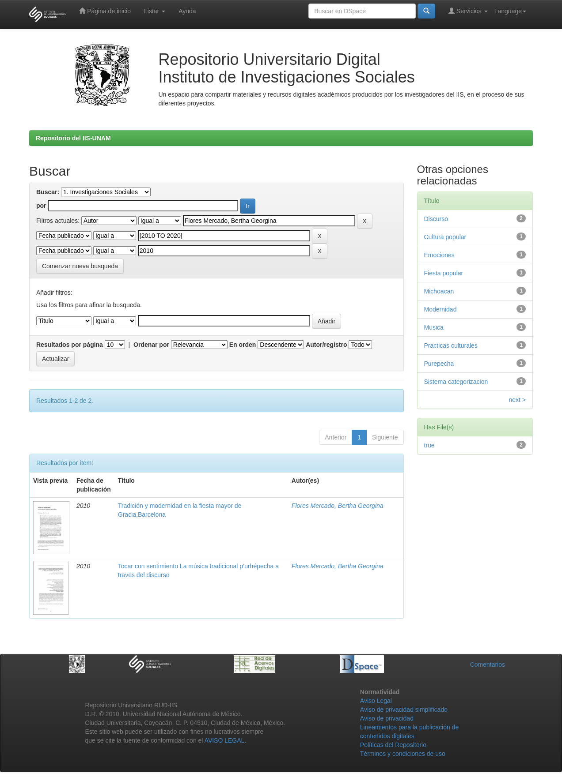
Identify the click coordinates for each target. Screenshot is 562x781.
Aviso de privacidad (387, 718)
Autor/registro (326, 344)
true (429, 445)
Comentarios (487, 664)
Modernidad (440, 309)
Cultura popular (445, 236)
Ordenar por (151, 344)
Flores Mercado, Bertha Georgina (338, 505)
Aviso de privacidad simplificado (404, 709)
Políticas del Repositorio (393, 744)
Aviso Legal (376, 700)
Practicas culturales (451, 345)
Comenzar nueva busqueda (80, 266)
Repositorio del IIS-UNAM (73, 138)
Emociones (439, 255)
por (41, 205)
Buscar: (47, 191)
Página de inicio (105, 11)
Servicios (468, 11)
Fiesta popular (443, 273)
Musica (434, 327)
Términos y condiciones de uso (402, 753)
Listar (154, 11)
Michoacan (439, 291)
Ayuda (187, 11)
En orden (242, 344)
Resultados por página (69, 344)
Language (510, 11)
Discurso (436, 218)
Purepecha (439, 363)
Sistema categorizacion (456, 381)
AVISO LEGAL (225, 740)
